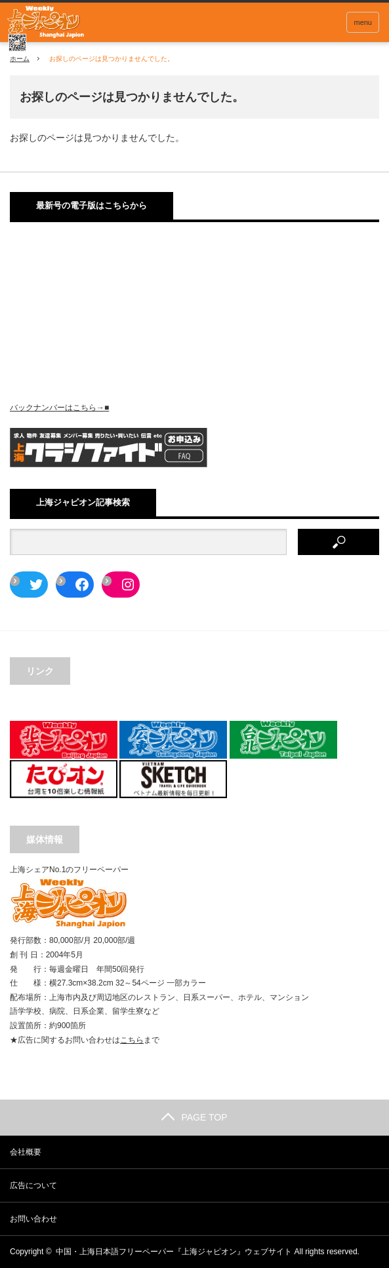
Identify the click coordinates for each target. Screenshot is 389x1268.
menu (363, 22)
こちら (132, 1040)
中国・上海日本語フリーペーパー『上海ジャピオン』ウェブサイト (174, 1251)
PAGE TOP (194, 1117)
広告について (33, 1185)
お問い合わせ (33, 1218)
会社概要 (25, 1152)
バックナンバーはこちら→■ (59, 407)
